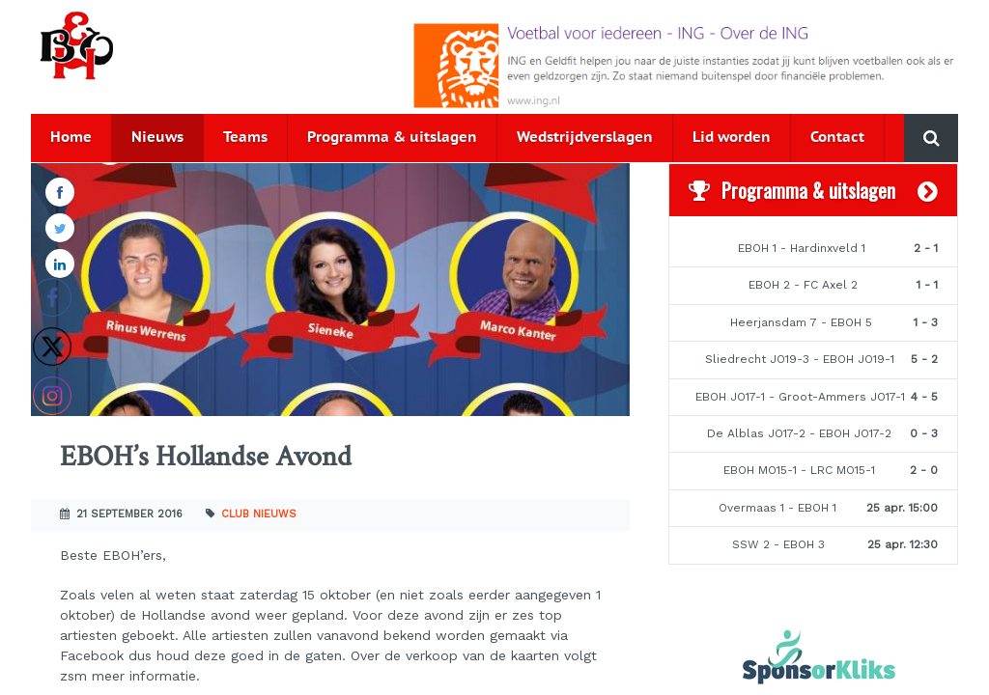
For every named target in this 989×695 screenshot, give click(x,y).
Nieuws (157, 137)
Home (71, 137)
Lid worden (731, 137)
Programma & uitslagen (392, 137)
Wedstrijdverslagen (585, 137)
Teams (245, 137)
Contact (837, 137)
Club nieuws (259, 514)
